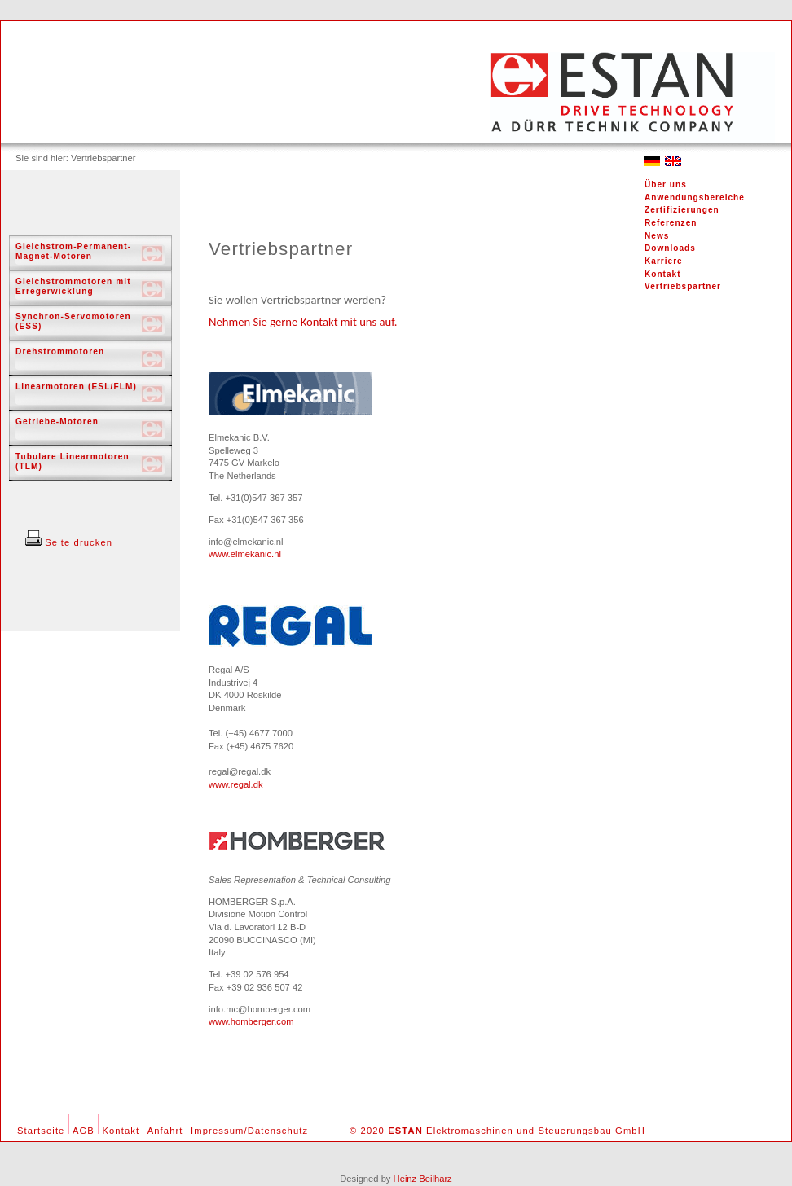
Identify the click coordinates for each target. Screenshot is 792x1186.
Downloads (670, 248)
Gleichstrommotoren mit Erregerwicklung (73, 286)
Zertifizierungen (682, 209)
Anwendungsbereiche (695, 197)
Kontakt (663, 274)
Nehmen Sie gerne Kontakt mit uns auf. (303, 321)
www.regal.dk (236, 784)
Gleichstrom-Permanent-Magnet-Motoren (73, 251)
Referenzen (671, 222)
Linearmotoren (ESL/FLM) (76, 386)
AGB (84, 1130)
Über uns (666, 184)
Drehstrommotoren (59, 351)
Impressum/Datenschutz (249, 1130)
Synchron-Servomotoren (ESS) (73, 321)
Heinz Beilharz (423, 1179)
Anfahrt (165, 1130)
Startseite (40, 1130)
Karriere (664, 261)
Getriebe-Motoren (57, 421)
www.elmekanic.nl (245, 554)
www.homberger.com (251, 1021)
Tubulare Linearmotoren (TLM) (72, 461)
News (657, 235)
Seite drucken (68, 542)
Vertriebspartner (683, 286)
